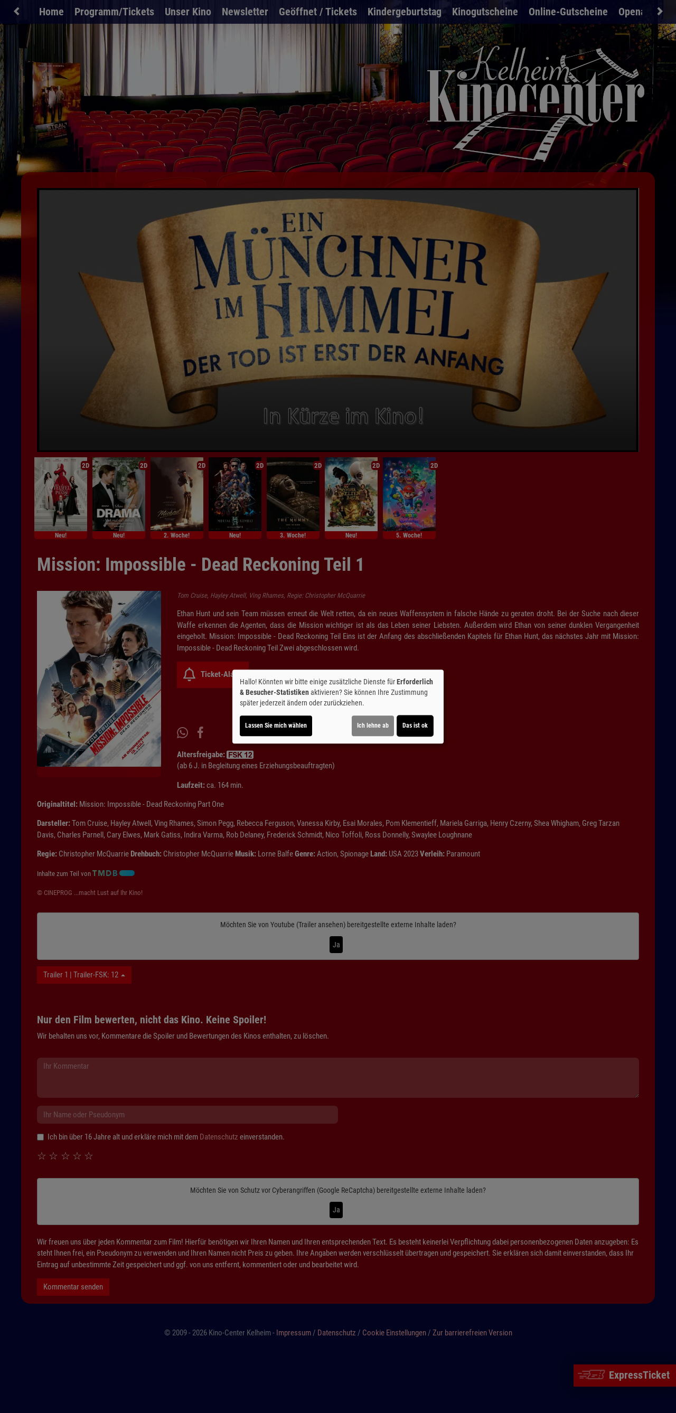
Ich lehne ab (373, 725)
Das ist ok (415, 725)
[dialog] (338, 706)
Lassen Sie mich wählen (276, 725)
